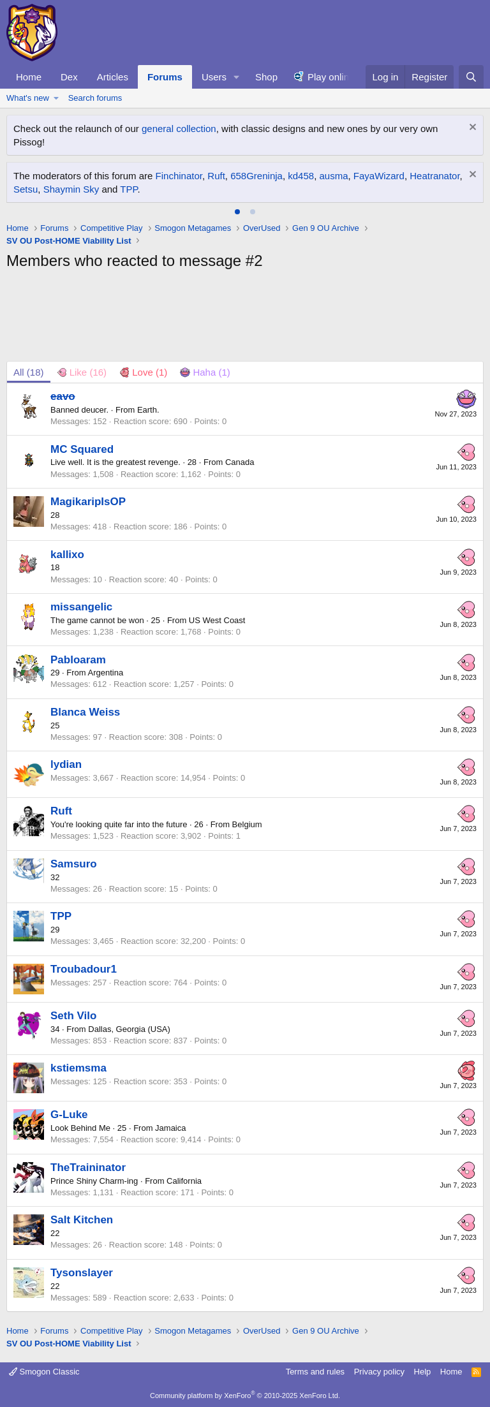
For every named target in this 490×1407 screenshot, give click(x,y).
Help (422, 1371)
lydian (66, 764)
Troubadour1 (83, 969)
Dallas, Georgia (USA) (129, 1029)
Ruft (216, 175)
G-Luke (69, 1115)
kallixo (67, 555)
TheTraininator (88, 1167)
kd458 (301, 175)
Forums (164, 76)
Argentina (106, 672)
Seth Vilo (73, 1016)
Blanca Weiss (85, 712)
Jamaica (170, 1128)
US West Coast (217, 620)
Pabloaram (78, 660)
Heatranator (434, 175)
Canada (240, 462)
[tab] (237, 211)
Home (28, 76)
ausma (333, 175)
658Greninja (256, 175)
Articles (112, 76)
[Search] (471, 77)
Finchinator (179, 175)
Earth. (148, 410)
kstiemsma (78, 1068)
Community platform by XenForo (245, 1395)
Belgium (247, 824)
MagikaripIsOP (88, 502)
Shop (266, 76)
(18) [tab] (28, 372)
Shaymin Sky (71, 189)
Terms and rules (315, 1371)
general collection (179, 128)
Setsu (25, 189)
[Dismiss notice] (471, 128)
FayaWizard (379, 175)
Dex (69, 76)
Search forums (95, 98)
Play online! (332, 76)
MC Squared (82, 449)
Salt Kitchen (81, 1220)
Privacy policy (379, 1371)
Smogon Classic (44, 1371)
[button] (237, 77)
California (184, 1181)
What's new (27, 98)
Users (214, 76)
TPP (128, 189)
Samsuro (73, 864)
